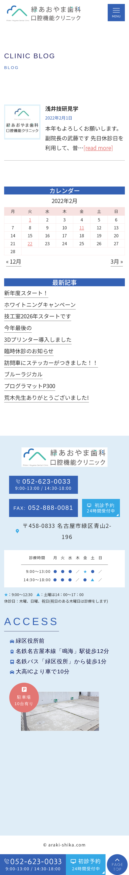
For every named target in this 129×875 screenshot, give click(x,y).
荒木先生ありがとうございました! (46, 397)
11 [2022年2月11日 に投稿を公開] (81, 227)
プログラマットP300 (29, 386)
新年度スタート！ (26, 293)
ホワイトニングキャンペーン (40, 304)
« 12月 (13, 261)
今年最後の (18, 328)
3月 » (117, 261)
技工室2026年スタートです (37, 316)
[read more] (98, 148)
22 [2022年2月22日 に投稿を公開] (30, 243)
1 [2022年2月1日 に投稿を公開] (30, 219)
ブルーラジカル (23, 374)
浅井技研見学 (61, 108)
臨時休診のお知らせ (29, 351)
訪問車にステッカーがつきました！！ (51, 363)
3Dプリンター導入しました (38, 339)
